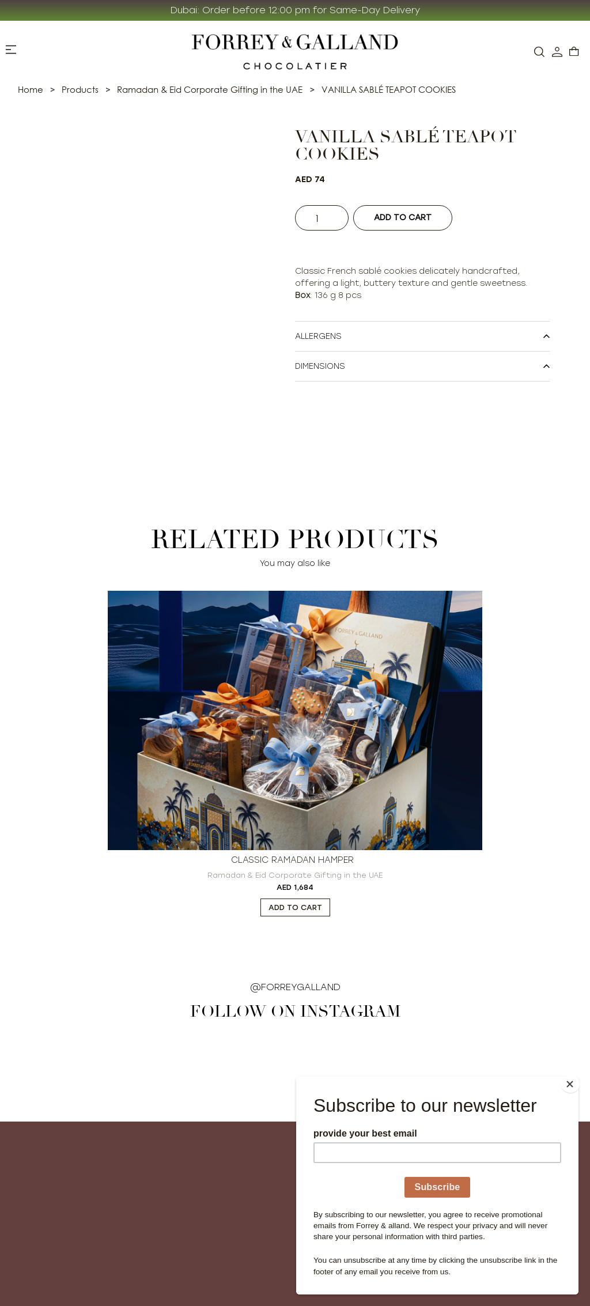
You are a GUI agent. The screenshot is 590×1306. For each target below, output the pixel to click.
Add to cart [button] (295, 907)
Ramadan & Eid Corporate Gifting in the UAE (295, 875)
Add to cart (407, 217)
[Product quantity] (324, 218)
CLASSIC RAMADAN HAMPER (292, 860)
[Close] (575, 1079)
